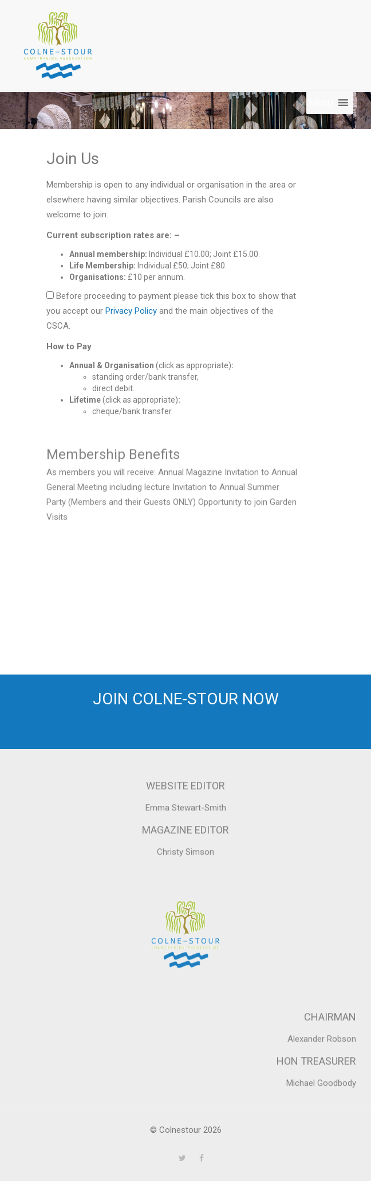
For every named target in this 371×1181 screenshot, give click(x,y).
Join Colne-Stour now (186, 700)
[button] (321, 102)
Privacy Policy (131, 311)
